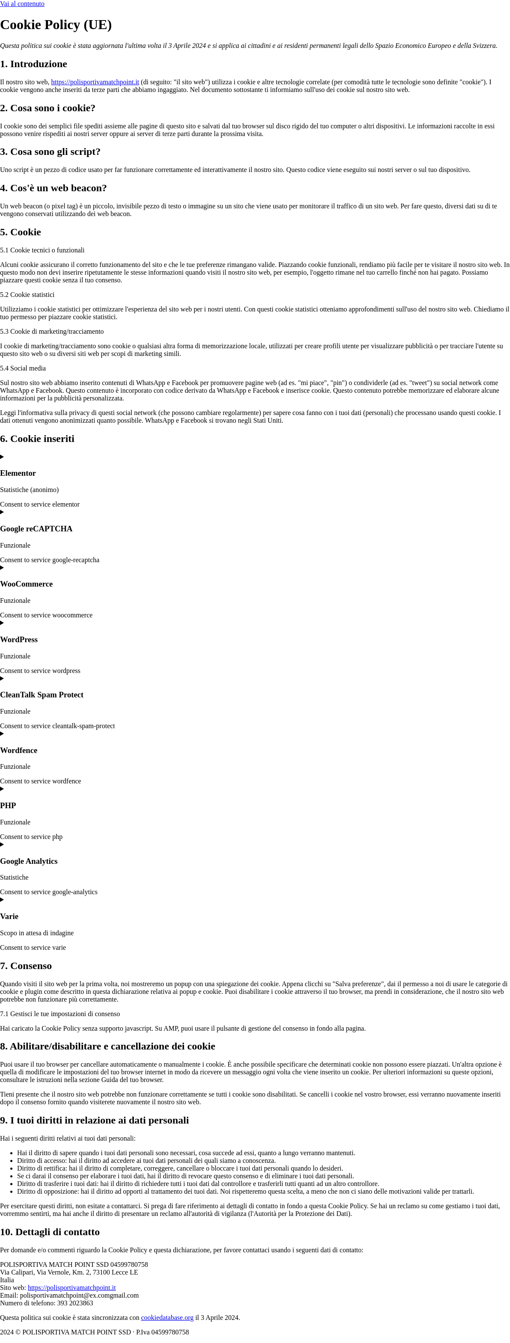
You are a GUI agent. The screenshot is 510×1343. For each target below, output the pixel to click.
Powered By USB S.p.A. (322, 1332)
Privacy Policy (262, 1332)
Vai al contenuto (22, 3)
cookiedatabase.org (167, 1317)
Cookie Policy (215, 1332)
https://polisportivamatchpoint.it (95, 82)
